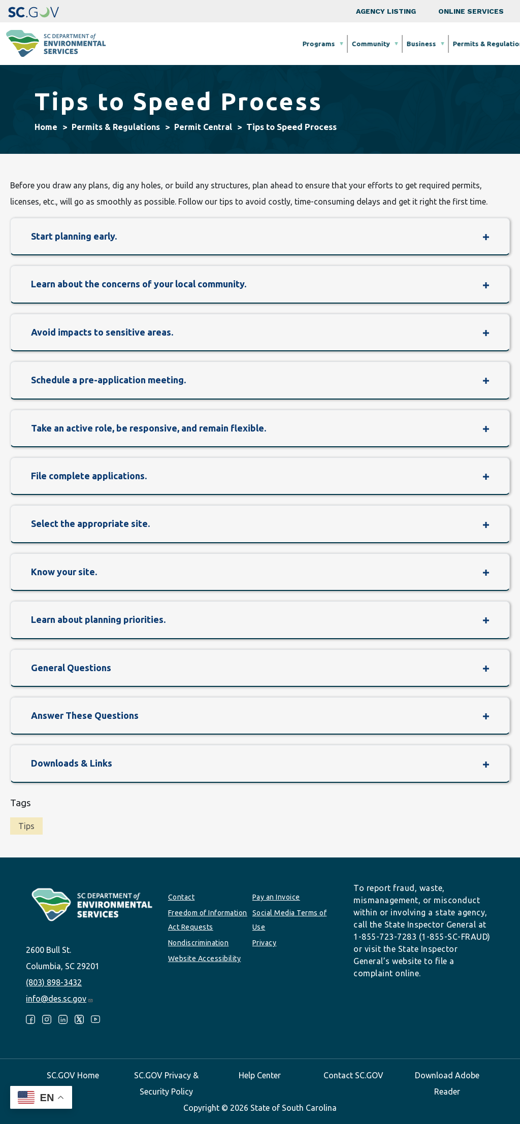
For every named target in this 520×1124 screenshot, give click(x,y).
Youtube (95, 1019)
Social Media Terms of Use (289, 920)
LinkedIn (63, 1019)
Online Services (471, 11)
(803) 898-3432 (54, 982)
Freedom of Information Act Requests (207, 920)
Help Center (260, 1075)
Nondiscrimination (198, 943)
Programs (159, 43)
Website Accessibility (204, 958)
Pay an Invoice (276, 897)
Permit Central (203, 126)
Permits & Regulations (331, 43)
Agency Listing (386, 11)
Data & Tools (406, 43)
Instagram (46, 1019)
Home (46, 126)
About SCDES (466, 43)
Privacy (264, 943)
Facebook (30, 1019)
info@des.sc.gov (59, 998)
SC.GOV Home (73, 1075)
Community (211, 43)
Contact (181, 897)
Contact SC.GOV (353, 1075)
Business (262, 43)
